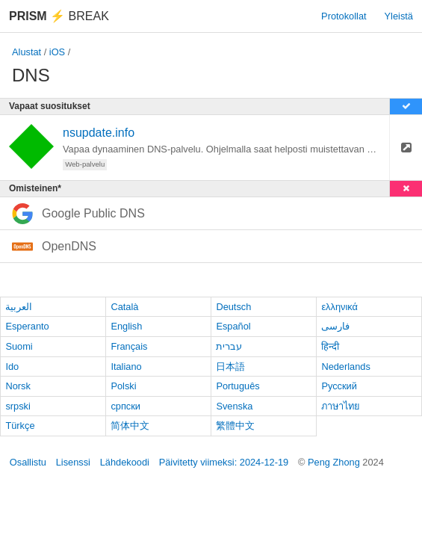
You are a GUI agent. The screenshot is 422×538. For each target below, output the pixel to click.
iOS (57, 52)
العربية (18, 306)
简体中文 (130, 425)
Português (237, 386)
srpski (17, 406)
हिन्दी (330, 346)
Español (233, 326)
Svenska (234, 406)
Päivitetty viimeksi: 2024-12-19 (224, 462)
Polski (123, 386)
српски (125, 406)
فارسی (335, 326)
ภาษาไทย (340, 406)
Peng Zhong (335, 462)
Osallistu (28, 462)
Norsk (17, 386)
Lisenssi (73, 462)
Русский (338, 386)
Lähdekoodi (124, 462)
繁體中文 (235, 425)
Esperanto (27, 326)
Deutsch (233, 306)
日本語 (230, 366)
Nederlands (345, 366)
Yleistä (399, 16)
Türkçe (19, 425)
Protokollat (343, 16)
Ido (12, 366)
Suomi (18, 346)
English (126, 326)
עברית (229, 346)
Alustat (26, 52)
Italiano (126, 366)
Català (124, 306)
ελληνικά (339, 306)
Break (59, 16)
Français (129, 346)
